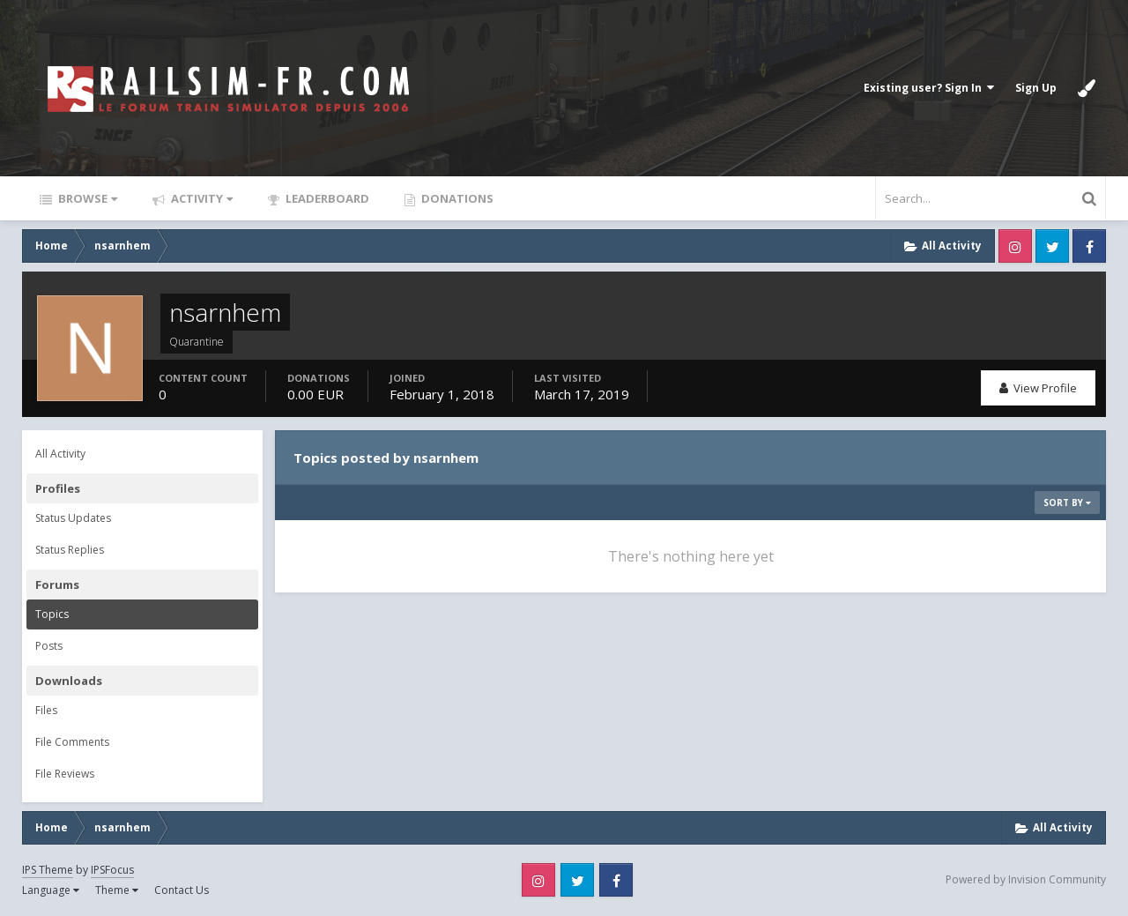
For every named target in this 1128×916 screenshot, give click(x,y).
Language (50, 889)
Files (46, 710)
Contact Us (181, 889)
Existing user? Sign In (929, 87)
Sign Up (1036, 87)
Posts (49, 645)
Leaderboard (326, 198)
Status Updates (73, 517)
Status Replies (69, 549)
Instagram (1015, 246)
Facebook (1089, 246)
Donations (456, 198)
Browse (86, 198)
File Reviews (64, 773)
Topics (52, 614)
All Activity (60, 453)
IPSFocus (112, 869)
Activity (200, 198)
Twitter (1052, 246)
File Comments (72, 741)
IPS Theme (47, 869)
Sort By (1067, 502)
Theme (116, 889)
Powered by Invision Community (1026, 879)
